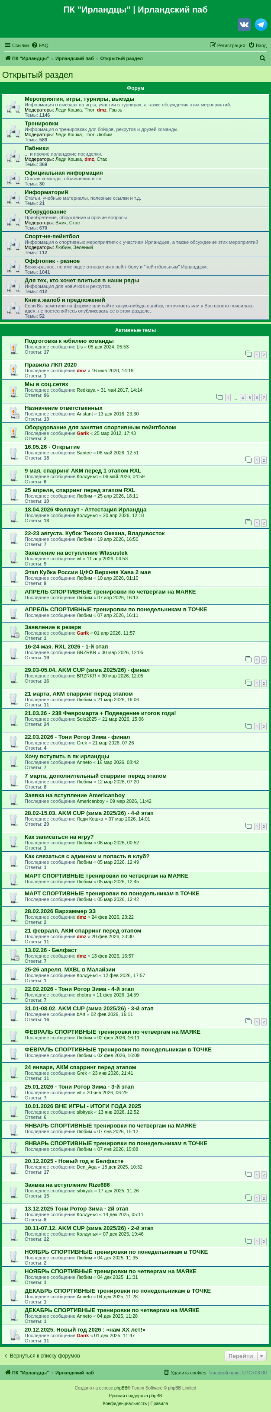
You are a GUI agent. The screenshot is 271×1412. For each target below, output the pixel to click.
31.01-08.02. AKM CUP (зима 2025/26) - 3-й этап (89, 1008)
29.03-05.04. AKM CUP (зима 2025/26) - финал (87, 670)
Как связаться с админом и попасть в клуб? (87, 856)
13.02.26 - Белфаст (51, 950)
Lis (80, 346)
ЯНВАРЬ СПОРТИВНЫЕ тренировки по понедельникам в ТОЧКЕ (116, 1143)
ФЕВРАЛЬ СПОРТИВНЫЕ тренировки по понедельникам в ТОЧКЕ (118, 1049)
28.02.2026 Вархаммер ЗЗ (60, 911)
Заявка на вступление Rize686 (67, 1185)
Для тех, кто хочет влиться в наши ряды (82, 280)
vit (79, 558)
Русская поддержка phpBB (135, 1395)
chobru (84, 994)
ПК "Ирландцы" (96, 9)
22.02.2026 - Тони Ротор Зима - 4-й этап (79, 989)
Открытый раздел (37, 75)
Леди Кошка (68, 109)
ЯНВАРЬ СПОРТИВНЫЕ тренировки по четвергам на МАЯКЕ (110, 1125)
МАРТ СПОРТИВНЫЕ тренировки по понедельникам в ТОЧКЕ (112, 893)
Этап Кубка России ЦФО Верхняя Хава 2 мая (88, 572)
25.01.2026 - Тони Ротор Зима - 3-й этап (79, 1086)
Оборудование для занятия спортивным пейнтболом (100, 427)
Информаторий (46, 192)
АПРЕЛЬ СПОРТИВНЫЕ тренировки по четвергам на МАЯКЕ (110, 591)
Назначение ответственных (64, 408)
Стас (102, 159)
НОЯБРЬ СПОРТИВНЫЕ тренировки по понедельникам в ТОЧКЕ (116, 1252)
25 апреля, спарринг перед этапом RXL (80, 490)
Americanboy (90, 801)
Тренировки (41, 123)
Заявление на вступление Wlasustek (76, 552)
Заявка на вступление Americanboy (75, 795)
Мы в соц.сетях (46, 384)
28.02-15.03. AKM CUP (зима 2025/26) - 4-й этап (89, 813)
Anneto (84, 762)
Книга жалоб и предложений (65, 300)
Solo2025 (87, 719)
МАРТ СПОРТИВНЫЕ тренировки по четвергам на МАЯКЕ (106, 875)
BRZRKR (86, 652)
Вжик (61, 222)
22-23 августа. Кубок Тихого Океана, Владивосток (95, 533)
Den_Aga (87, 1166)
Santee (84, 452)
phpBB (120, 1388)
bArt (81, 1014)
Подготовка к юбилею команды (69, 341)
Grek (82, 742)
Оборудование (45, 211)
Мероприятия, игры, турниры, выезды (80, 99)
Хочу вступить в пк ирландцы (67, 756)
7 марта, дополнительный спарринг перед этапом (96, 776)
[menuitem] (39, 45)
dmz (101, 109)
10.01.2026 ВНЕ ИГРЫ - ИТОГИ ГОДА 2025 (83, 1106)
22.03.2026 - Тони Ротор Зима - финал (77, 737)
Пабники (37, 148)
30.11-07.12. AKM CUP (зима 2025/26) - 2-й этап (89, 1228)
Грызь (115, 109)
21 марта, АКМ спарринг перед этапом (79, 693)
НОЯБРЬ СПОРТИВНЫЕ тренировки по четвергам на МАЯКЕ (111, 1271)
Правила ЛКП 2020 (51, 364)
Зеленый (83, 247)
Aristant (85, 413)
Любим (104, 134)
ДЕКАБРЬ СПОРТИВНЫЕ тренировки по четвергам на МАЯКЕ (112, 1310)
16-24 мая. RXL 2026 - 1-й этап (66, 646)
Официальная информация (64, 172)
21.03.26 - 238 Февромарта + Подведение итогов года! (100, 713)
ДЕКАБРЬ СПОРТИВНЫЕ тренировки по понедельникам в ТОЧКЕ (118, 1290)
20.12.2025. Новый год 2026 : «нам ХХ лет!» (85, 1329)
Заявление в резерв (53, 627)
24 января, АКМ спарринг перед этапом (80, 1067)
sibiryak (85, 1112)
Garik (83, 433)
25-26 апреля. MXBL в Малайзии (70, 969)
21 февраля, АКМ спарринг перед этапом (83, 930)
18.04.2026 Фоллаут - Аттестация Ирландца (85, 509)
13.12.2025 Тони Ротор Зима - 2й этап (77, 1208)
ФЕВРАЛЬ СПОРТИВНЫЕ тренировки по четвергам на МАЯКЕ (112, 1032)
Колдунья (87, 476)
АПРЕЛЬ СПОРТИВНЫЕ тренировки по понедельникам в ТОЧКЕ (116, 609)
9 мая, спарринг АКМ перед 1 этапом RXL (83, 470)
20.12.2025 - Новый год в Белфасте (74, 1161)
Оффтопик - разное (52, 261)
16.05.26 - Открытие (52, 447)
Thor (89, 109)
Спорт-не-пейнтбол (52, 236)
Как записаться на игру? (59, 837)
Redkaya (86, 390)
